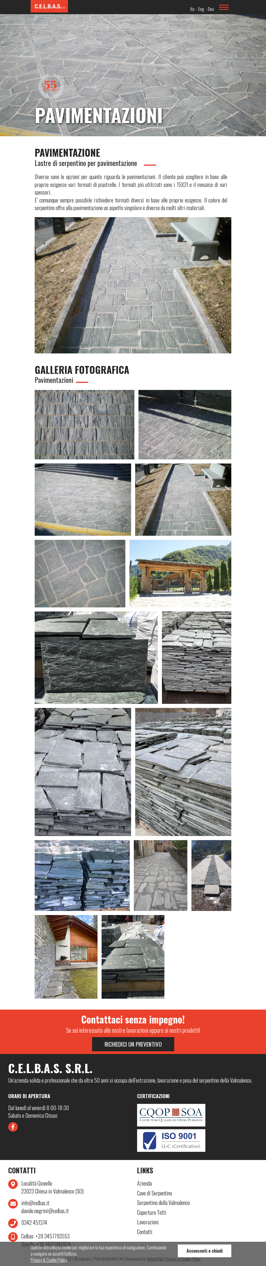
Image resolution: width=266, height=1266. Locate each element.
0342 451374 (34, 1222)
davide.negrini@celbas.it (45, 1211)
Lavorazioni (148, 1222)
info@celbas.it (35, 1203)
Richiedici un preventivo (133, 1044)
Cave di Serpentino (154, 1193)
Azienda (144, 1183)
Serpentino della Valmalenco (163, 1203)
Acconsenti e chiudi (205, 1250)
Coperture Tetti (151, 1212)
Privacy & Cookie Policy (49, 1260)
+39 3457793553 (45, 1236)
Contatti (144, 1232)
